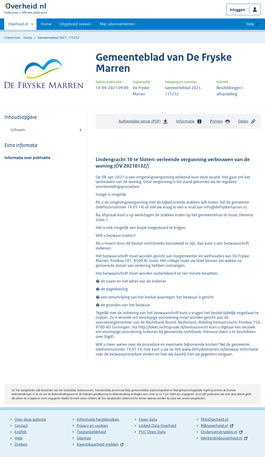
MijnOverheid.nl (214, 419)
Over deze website (30, 419)
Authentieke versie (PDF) (143, 122)
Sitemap (84, 438)
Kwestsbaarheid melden (98, 444)
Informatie (189, 121)
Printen (220, 121)
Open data (148, 419)
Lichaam (18, 129)
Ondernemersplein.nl (219, 431)
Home (46, 24)
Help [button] (250, 24)
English (21, 431)
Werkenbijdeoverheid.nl (221, 438)
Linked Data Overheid (157, 425)
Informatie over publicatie (27, 157)
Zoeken (21, 444)
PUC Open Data (152, 431)
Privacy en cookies (92, 425)
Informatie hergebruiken (98, 419)
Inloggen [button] (237, 9)
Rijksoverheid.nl (214, 425)
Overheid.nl (18, 25)
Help (19, 438)
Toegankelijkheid (91, 431)
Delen (247, 121)
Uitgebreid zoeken (75, 24)
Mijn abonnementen (117, 24)
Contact (21, 425)
